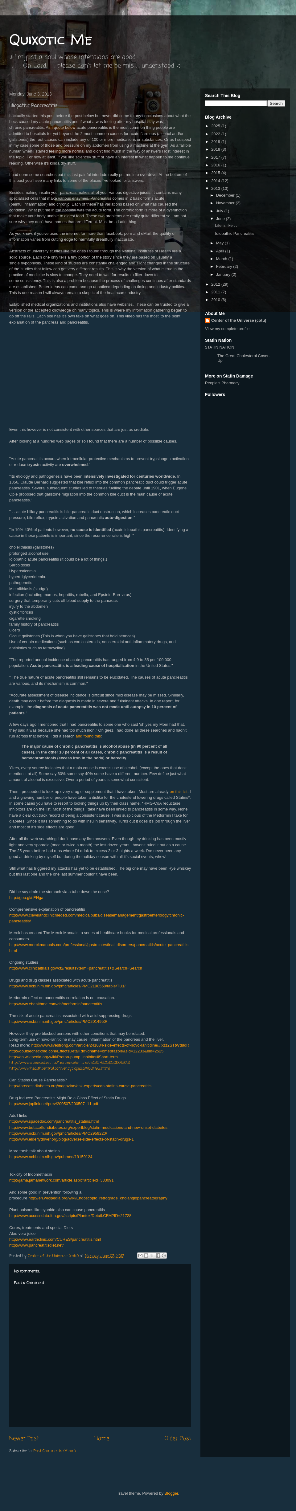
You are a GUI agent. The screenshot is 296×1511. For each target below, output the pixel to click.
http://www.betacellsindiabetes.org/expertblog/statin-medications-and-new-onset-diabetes (88, 1127)
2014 (216, 180)
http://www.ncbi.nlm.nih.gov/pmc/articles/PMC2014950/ (58, 1021)
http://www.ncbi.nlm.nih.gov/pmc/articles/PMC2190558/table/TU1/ (67, 986)
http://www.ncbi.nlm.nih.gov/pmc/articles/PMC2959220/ (58, 1133)
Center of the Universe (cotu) (238, 320)
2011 (216, 292)
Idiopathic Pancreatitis (234, 233)
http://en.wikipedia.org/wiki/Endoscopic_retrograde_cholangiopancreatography (97, 1198)
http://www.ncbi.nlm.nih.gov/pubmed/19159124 (50, 1156)
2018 (216, 149)
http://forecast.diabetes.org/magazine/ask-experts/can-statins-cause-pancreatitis (80, 1086)
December (226, 195)
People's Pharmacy (222, 383)
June (221, 218)
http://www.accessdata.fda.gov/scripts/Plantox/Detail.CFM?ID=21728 (70, 1215)
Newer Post (24, 1438)
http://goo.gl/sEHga (26, 897)
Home (101, 1438)
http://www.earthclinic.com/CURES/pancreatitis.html (55, 1239)
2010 (216, 299)
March (222, 258)
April (220, 251)
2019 (216, 141)
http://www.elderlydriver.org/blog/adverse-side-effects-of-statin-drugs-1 (71, 1139)
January (224, 274)
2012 (216, 284)
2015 (216, 172)
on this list (178, 791)
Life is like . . (226, 225)
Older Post (177, 1438)
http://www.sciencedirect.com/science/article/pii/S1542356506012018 (69, 1063)
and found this (88, 736)
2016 (216, 165)
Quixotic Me (50, 39)
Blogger (171, 1493)
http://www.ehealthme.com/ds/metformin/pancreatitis (55, 1004)
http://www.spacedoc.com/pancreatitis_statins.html (54, 1121)
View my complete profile (227, 328)
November (226, 203)
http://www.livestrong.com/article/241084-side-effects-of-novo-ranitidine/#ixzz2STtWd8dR (110, 1045)
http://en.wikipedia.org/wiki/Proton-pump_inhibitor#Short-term (63, 1057)
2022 (216, 134)
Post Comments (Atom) (54, 1451)
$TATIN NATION (239, 354)
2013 (216, 188)
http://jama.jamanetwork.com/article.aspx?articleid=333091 (61, 1180)
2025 (216, 126)
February (224, 266)
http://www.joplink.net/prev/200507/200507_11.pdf (53, 1103)
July (220, 211)
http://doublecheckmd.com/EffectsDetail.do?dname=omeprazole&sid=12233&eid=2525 (86, 1051)
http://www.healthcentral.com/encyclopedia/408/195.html (59, 1069)
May (220, 243)
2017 (216, 157)
